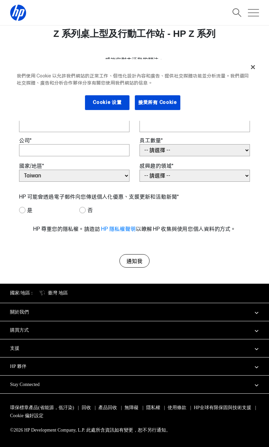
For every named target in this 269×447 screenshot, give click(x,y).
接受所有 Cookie (157, 102)
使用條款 (177, 407)
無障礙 (131, 407)
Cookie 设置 (107, 102)
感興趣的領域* (156, 165)
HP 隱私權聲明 (118, 228)
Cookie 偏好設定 (26, 415)
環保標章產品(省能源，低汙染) (42, 407)
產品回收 (107, 407)
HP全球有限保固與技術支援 (222, 407)
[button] (134, 312)
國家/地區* (31, 165)
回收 (86, 407)
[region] (134, 90)
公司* (25, 140)
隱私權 (153, 407)
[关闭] (253, 67)
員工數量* (151, 140)
